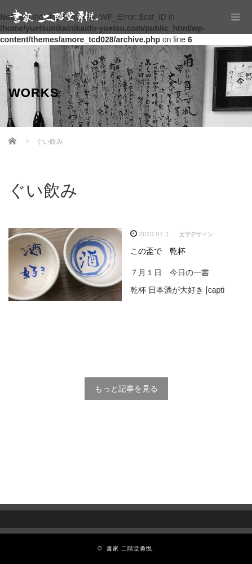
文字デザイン (196, 234)
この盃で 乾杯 (157, 250)
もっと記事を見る (126, 388)
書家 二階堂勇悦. (130, 548)
